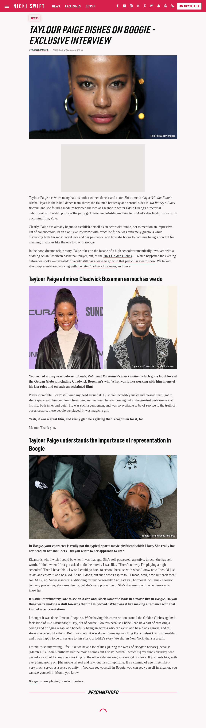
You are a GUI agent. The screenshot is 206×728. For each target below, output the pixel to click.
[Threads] (165, 7)
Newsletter (189, 6)
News (56, 6)
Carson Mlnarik (40, 49)
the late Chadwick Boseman (97, 266)
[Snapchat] (159, 7)
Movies (34, 18)
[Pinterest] (145, 7)
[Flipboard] (152, 7)
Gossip (90, 6)
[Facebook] (117, 7)
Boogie (34, 681)
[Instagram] (131, 7)
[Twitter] (138, 7)
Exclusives (73, 6)
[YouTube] (124, 7)
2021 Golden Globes (117, 256)
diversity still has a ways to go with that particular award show (112, 261)
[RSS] (172, 7)
